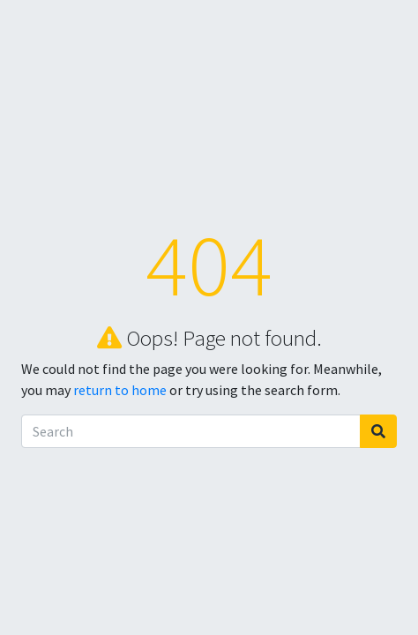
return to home (120, 390)
